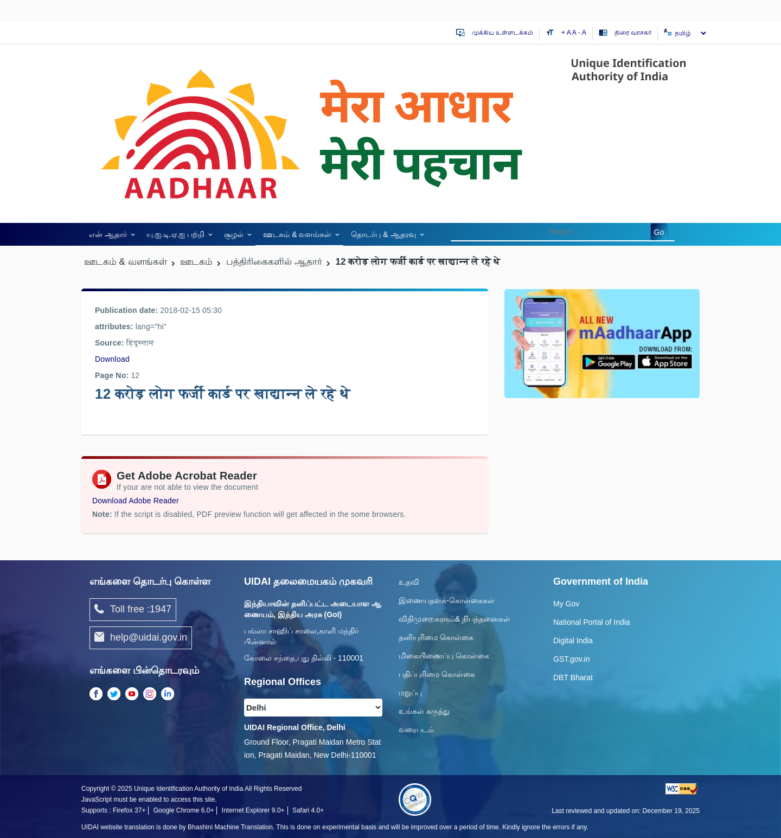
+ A (566, 32)
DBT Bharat (573, 677)
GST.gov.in (571, 659)
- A (582, 32)
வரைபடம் (416, 729)
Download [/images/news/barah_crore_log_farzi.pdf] (112, 359)
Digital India (573, 640)
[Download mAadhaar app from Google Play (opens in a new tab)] (602, 342)
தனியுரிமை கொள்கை (436, 637)
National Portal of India (591, 622)
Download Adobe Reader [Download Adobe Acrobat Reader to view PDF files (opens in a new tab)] (135, 500)
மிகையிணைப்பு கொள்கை (444, 655)
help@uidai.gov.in (140, 637)
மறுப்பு (410, 692)
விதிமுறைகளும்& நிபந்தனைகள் (454, 619)
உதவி (409, 582)
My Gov (566, 603)
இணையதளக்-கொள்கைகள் (447, 600)
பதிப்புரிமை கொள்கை (437, 674)
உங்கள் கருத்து (424, 711)
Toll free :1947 (132, 609)
